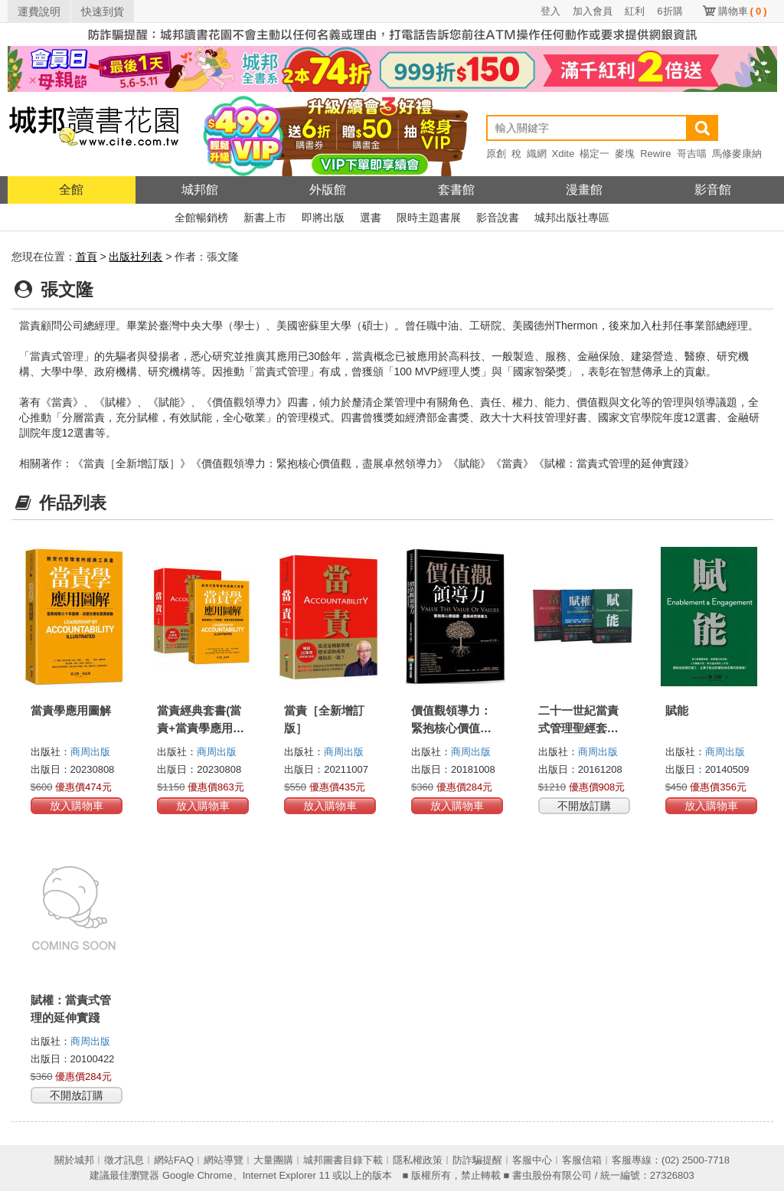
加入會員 (592, 11)
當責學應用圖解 (71, 710)
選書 (370, 217)
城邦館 (199, 189)
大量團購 (273, 1160)
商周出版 (90, 751)
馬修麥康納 (737, 154)
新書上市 (264, 217)
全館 (71, 189)
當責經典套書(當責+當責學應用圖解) (200, 728)
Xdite (563, 154)
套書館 (456, 189)
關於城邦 (74, 1160)
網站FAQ (174, 1160)
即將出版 (323, 217)
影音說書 (497, 217)
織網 (537, 154)
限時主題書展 (429, 217)
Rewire (655, 154)
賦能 (676, 710)
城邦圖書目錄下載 (343, 1160)
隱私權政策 (418, 1160)
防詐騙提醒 (477, 1160)
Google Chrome (197, 1175)
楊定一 (594, 154)
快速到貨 (102, 11)
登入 (550, 11)
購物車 (742, 11)
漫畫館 (584, 189)
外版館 (327, 189)
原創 (496, 154)
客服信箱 (582, 1160)
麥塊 (625, 154)
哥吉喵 (692, 154)
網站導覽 (223, 1160)
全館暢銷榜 (201, 217)
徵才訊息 (124, 1160)
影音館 (712, 189)
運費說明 (39, 11)
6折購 (669, 11)
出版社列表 (135, 256)
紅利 (635, 11)
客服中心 (532, 1160)
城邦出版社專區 (571, 217)
